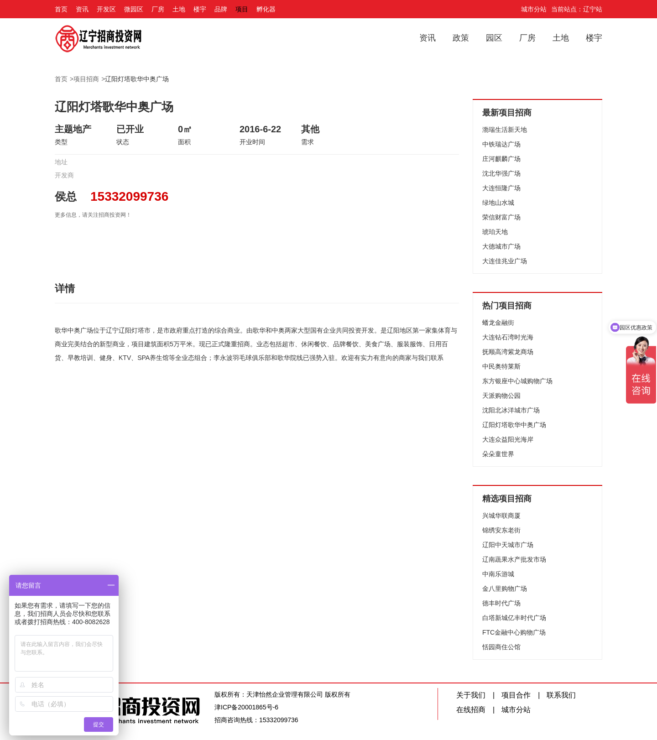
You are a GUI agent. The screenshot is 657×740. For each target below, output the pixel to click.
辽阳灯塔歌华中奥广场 (137, 79)
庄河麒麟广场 (501, 158)
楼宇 (199, 9)
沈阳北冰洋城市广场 (511, 410)
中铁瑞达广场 (501, 144)
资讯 (82, 9)
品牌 (220, 9)
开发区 (106, 9)
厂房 (157, 9)
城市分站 (534, 9)
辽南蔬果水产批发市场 (514, 559)
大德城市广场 (501, 246)
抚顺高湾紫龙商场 (507, 351)
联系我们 (561, 695)
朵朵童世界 (498, 454)
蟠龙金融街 (498, 322)
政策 (461, 37)
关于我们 (470, 695)
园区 (494, 37)
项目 (241, 9)
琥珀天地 (495, 231)
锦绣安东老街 (501, 530)
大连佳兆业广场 (504, 261)
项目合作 (516, 695)
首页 (61, 9)
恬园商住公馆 (501, 647)
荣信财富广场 (501, 217)
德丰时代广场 (501, 603)
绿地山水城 (498, 202)
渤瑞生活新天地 (504, 129)
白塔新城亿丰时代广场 (514, 617)
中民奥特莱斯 (501, 366)
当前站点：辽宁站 (576, 9)
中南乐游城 (498, 574)
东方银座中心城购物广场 (517, 381)
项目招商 (86, 79)
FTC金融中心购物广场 (514, 632)
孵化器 (266, 9)
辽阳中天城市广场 (507, 544)
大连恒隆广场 (501, 188)
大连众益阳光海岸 (507, 439)
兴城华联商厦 (501, 515)
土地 (178, 9)
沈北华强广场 (501, 173)
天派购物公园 (501, 395)
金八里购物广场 (504, 588)
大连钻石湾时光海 (507, 337)
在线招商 (470, 710)
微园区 (133, 9)
